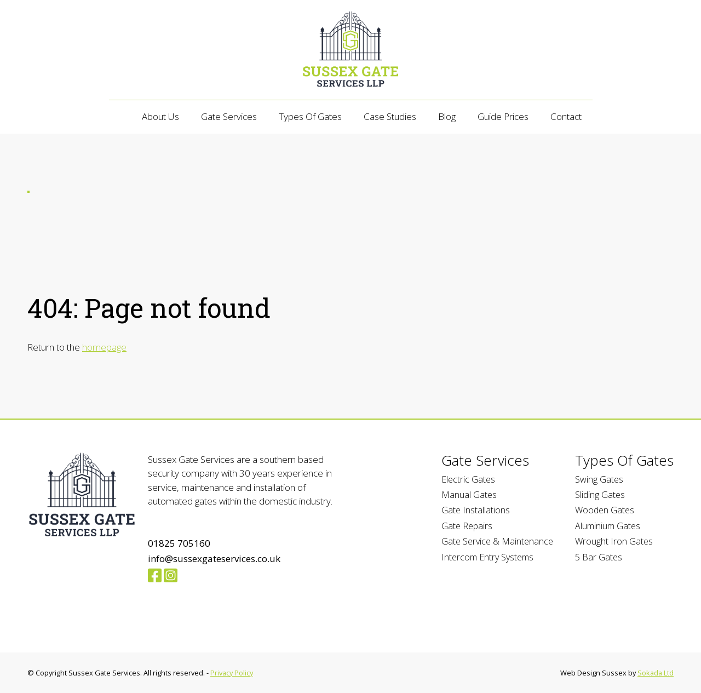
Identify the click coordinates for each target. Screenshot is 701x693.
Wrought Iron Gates (614, 541)
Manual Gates (469, 495)
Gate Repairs (466, 526)
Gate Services (229, 117)
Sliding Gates (600, 495)
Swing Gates (599, 479)
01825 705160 (179, 543)
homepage (104, 347)
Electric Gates (468, 479)
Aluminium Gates (607, 526)
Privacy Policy (231, 673)
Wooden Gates (604, 510)
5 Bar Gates (598, 557)
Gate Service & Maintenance (497, 541)
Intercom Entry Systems (487, 557)
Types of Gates (310, 117)
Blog (447, 117)
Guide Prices (503, 117)
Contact (566, 117)
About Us (160, 117)
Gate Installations (475, 510)
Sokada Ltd (655, 673)
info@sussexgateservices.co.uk (214, 558)
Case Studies (390, 117)
